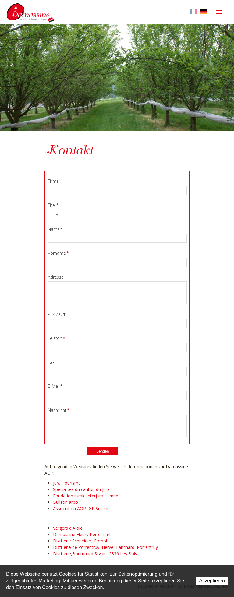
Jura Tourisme (67, 483)
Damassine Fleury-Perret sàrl (81, 534)
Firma (53, 181)
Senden (102, 451)
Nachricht (58, 410)
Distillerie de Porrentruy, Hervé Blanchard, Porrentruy (105, 547)
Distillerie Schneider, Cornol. (80, 541)
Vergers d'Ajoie (68, 528)
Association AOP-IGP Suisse (80, 508)
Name (55, 229)
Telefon (56, 338)
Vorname (58, 253)
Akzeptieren (212, 580)
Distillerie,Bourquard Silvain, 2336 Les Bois (95, 553)
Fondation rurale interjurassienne (85, 496)
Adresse (56, 277)
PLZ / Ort (57, 314)
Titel (53, 205)
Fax (51, 362)
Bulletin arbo (65, 502)
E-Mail (55, 386)
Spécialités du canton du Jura (81, 489)
